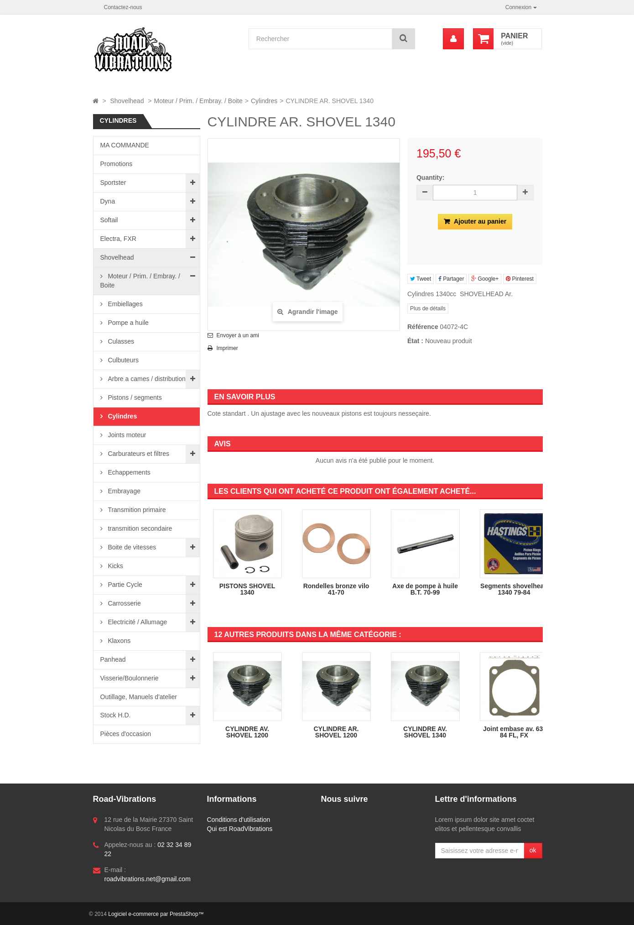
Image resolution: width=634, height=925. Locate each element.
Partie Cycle (124, 584)
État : (415, 341)
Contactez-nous (123, 7)
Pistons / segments (134, 397)
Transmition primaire (136, 509)
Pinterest (520, 279)
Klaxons (118, 640)
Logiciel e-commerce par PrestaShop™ (155, 914)
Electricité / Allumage (136, 622)
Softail (109, 220)
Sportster (113, 182)
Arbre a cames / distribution (146, 378)
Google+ (485, 279)
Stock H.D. (115, 715)
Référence (422, 326)
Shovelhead (117, 257)
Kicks (114, 566)
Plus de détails (428, 308)
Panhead (113, 659)
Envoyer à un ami (238, 335)
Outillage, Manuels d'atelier (138, 696)
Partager (451, 279)
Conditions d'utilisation (238, 819)
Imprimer (227, 348)
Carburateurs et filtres (138, 453)
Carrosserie (123, 603)
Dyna (107, 201)
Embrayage (123, 491)
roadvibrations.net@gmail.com (147, 879)
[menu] (453, 38)
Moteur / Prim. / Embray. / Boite (140, 280)
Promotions (116, 163)
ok (533, 850)
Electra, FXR (118, 238)
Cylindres (121, 416)
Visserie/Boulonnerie (129, 678)
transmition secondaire (139, 528)
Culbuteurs (122, 360)
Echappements (128, 472)
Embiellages (124, 304)
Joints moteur (126, 435)
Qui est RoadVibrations (240, 828)
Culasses (120, 341)
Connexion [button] (521, 7)
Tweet (420, 279)
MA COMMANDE (124, 145)
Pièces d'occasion (125, 733)
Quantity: (430, 177)
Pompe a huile (127, 322)
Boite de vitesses (131, 547)
